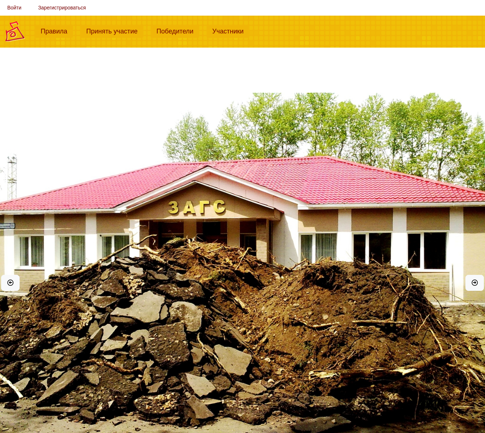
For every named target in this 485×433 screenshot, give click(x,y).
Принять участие (114, 30)
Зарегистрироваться (62, 8)
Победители (177, 30)
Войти (14, 8)
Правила (57, 30)
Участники (230, 30)
